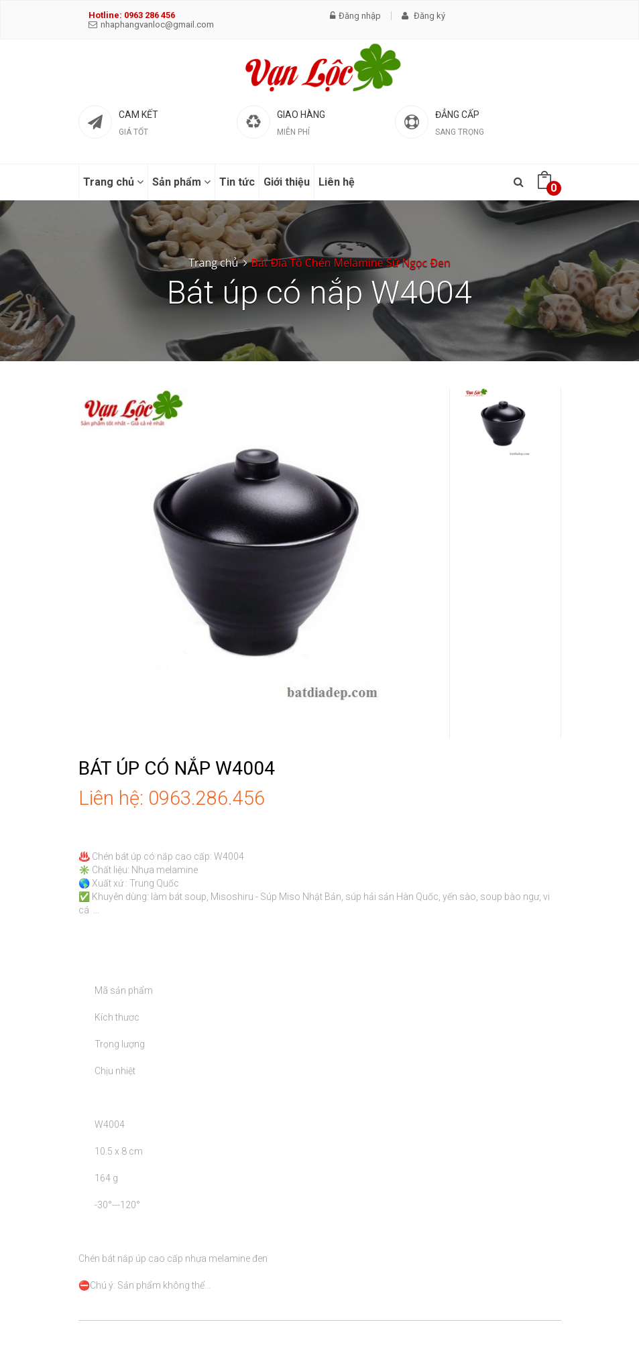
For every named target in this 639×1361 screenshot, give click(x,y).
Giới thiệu (287, 182)
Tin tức (237, 182)
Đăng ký (423, 15)
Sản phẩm (181, 182)
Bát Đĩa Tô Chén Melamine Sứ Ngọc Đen (350, 262)
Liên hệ (336, 182)
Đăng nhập (355, 15)
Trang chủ (113, 182)
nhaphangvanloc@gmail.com (151, 24)
